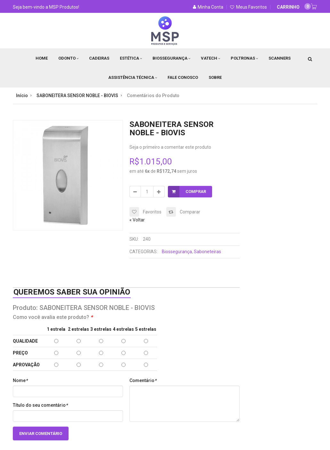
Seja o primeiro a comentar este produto (170, 147)
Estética (131, 58)
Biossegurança (171, 58)
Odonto (68, 58)
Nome (20, 380)
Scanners (279, 58)
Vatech (210, 58)
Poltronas (244, 58)
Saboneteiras (207, 251)
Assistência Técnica (132, 77)
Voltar (137, 219)
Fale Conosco (183, 77)
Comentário (142, 380)
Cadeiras (99, 58)
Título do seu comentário (40, 405)
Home (42, 58)
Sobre (215, 77)
